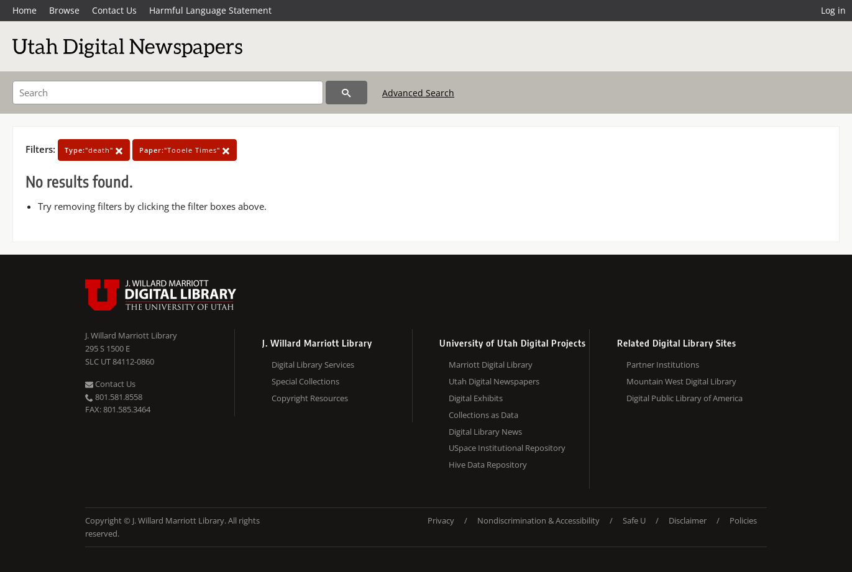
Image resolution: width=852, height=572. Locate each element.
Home (24, 10)
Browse (64, 10)
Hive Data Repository (488, 464)
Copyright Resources (310, 398)
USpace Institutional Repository (507, 447)
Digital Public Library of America (684, 398)
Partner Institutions (662, 364)
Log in (833, 10)
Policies (743, 520)
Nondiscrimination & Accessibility (538, 520)
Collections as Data (483, 414)
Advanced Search (418, 93)
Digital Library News (485, 431)
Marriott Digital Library (491, 364)
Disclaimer (688, 520)
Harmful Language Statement (210, 10)
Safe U (634, 520)
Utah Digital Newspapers (494, 381)
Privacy (441, 520)
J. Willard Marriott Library (131, 335)
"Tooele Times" (184, 150)
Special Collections (305, 381)
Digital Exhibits (476, 398)
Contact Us (114, 10)
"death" (94, 150)
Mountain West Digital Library (681, 381)
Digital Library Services (313, 364)
